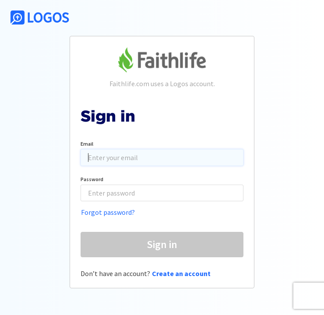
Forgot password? (108, 212)
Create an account (181, 273)
